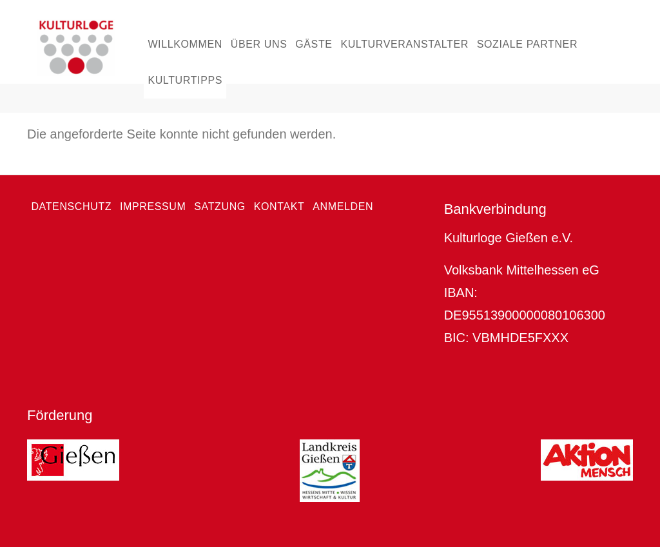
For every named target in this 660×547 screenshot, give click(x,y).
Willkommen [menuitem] (185, 44)
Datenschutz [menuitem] (71, 206)
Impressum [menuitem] (153, 206)
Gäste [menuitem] (313, 44)
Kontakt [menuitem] (279, 206)
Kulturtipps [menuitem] (185, 80)
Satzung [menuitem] (220, 206)
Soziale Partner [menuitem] (527, 44)
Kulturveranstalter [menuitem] (404, 44)
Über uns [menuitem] (259, 44)
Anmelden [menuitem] (343, 206)
